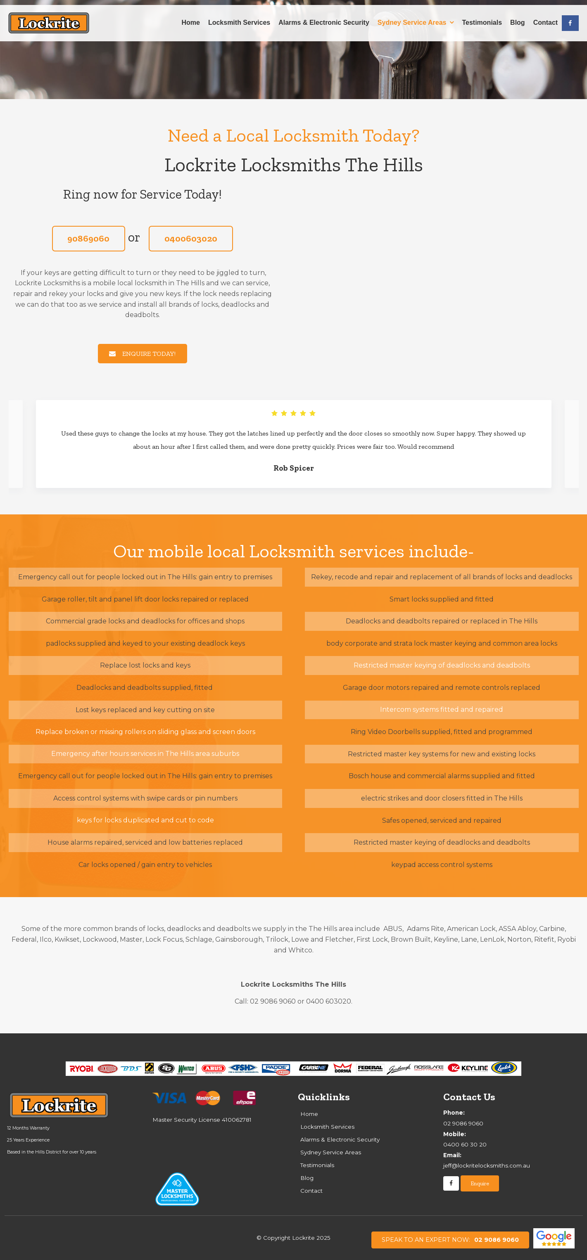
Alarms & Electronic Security (323, 17)
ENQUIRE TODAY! (149, 354)
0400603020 (190, 238)
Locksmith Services (239, 17)
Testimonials (482, 17)
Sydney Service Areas (412, 17)
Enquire (480, 1183)
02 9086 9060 (450, 1239)
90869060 (88, 238)
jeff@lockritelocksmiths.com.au (511, 1159)
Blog (517, 17)
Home (190, 17)
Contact (545, 17)
